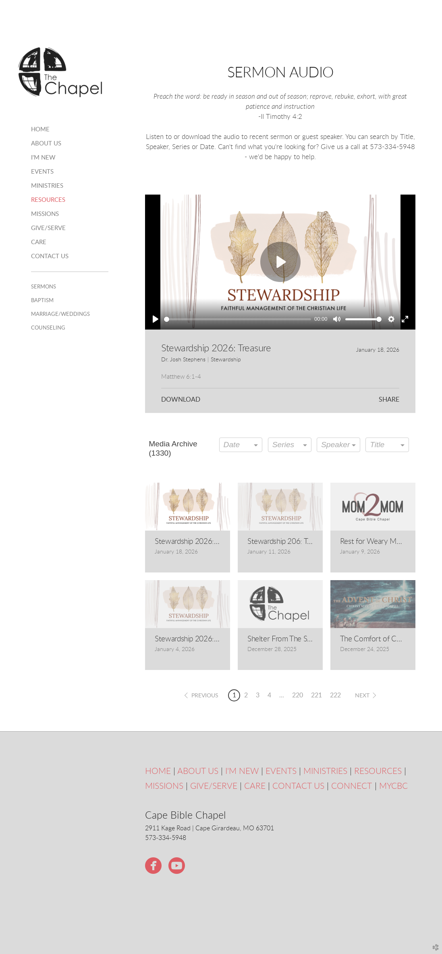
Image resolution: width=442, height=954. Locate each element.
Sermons (43, 287)
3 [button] (257, 695)
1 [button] (234, 695)
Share (389, 399)
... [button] (281, 695)
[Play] (155, 319)
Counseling (48, 328)
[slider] (237, 319)
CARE (255, 786)
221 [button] (316, 695)
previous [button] (204, 696)
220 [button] (297, 695)
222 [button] (335, 695)
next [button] (362, 696)
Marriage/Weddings (60, 314)
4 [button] (269, 695)
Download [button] (180, 399)
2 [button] (246, 695)
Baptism (42, 300)
